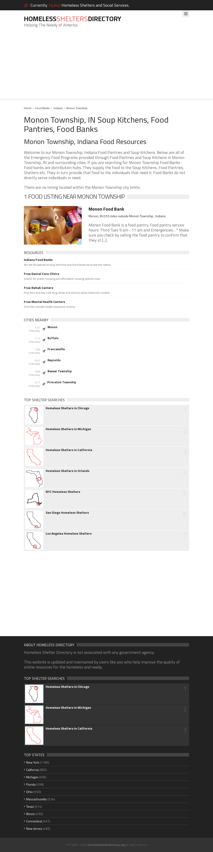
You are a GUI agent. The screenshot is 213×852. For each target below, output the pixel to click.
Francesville (56, 349)
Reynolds (54, 360)
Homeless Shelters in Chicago (67, 408)
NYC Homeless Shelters (63, 492)
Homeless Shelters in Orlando (68, 471)
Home (27, 108)
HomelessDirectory (72, 18)
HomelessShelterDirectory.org (106, 845)
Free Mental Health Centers (44, 302)
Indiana (57, 108)
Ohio (29, 791)
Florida (31, 784)
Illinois (30, 813)
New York (32, 762)
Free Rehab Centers (38, 288)
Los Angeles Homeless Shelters (69, 533)
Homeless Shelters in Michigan (68, 429)
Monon (52, 327)
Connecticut (34, 821)
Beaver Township (60, 371)
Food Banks (42, 108)
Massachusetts (36, 799)
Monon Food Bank (106, 208)
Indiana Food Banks (38, 260)
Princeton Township (61, 382)
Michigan (32, 777)
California (32, 769)
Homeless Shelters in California (69, 450)
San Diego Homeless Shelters (67, 513)
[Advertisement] (106, 66)
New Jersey (34, 828)
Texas (30, 806)
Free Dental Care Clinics (41, 274)
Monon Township (76, 108)
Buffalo (53, 338)
